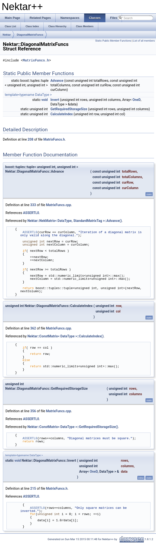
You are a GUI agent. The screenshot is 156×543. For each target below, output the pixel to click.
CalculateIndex (61, 114)
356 (33, 411)
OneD (136, 100)
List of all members (144, 40)
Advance (56, 80)
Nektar (7, 34)
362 (33, 328)
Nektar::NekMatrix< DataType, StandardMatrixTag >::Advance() (74, 221)
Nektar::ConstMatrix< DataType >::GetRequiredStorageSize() (72, 427)
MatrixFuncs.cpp (58, 205)
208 (30, 139)
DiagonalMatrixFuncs (30, 34)
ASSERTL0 (31, 213)
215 (33, 488)
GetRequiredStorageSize (68, 109)
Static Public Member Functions (113, 40)
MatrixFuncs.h (36, 60)
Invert (54, 100)
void (44, 100)
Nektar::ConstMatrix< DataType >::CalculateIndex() (65, 336)
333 (33, 205)
